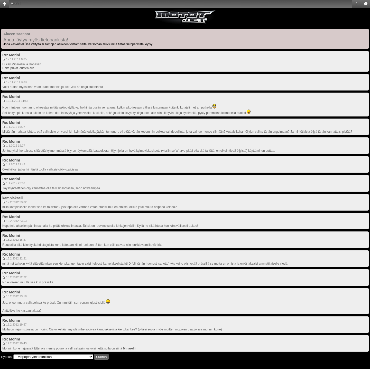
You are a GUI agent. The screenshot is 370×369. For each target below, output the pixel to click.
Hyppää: (7, 357)
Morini (15, 4)
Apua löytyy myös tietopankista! (35, 39)
